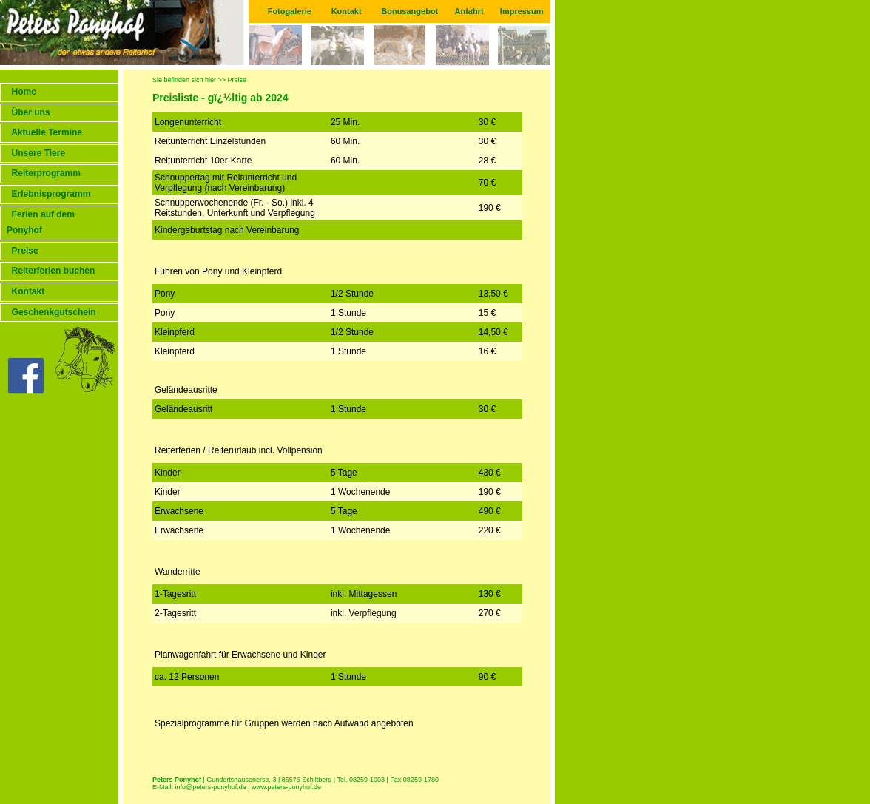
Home (21, 92)
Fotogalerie (289, 11)
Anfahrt (469, 11)
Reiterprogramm (44, 173)
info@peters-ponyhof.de (210, 787)
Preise (22, 251)
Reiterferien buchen (51, 271)
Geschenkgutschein (51, 312)
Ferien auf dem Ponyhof (41, 222)
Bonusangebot (409, 11)
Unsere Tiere (36, 153)
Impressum (522, 11)
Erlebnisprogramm (48, 194)
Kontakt (346, 11)
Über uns (28, 112)
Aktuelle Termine (44, 132)
